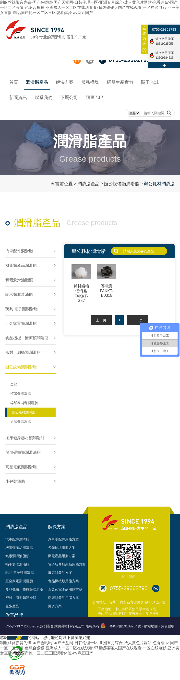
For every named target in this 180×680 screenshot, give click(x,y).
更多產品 (12, 606)
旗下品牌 (14, 615)
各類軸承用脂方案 (61, 548)
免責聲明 (168, 626)
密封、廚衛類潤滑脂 (20, 598)
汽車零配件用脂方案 (63, 539)
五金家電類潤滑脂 (19, 581)
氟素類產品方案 (60, 573)
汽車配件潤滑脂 (17, 539)
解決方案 (57, 526)
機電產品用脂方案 (61, 556)
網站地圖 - (152, 626)
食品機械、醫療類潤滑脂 (24, 589)
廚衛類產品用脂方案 (63, 598)
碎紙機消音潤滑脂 (24, 403)
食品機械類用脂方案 (63, 581)
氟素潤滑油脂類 (17, 556)
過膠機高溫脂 (20, 422)
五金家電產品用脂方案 (65, 589)
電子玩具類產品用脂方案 (67, 564)
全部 (13, 384)
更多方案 (55, 606)
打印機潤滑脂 (20, 394)
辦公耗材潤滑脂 (159, 183)
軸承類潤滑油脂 (17, 564)
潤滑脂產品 (88, 183)
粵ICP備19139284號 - (126, 626)
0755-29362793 (164, 29)
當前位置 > (66, 183)
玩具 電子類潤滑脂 (19, 573)
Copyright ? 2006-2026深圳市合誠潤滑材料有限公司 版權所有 (52, 626)
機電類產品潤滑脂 (19, 548)
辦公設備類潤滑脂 (121, 183)
